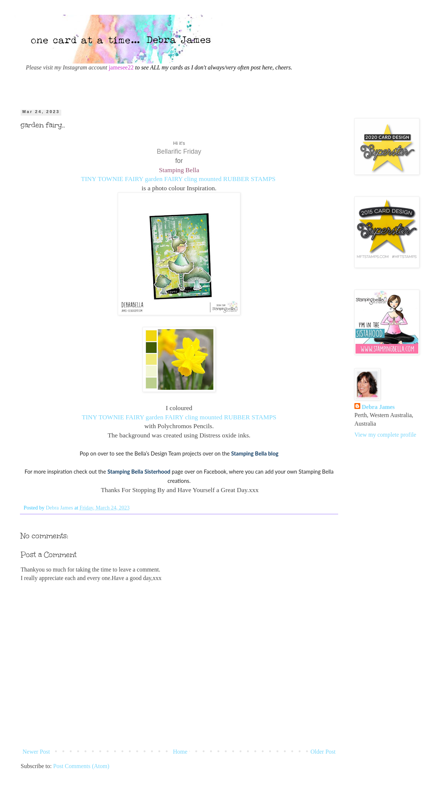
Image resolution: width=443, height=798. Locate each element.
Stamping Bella (179, 170)
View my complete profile (385, 435)
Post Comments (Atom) (81, 766)
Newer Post (36, 751)
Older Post (323, 751)
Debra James (378, 407)
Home (180, 751)
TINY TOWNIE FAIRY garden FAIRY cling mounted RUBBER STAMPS (178, 179)
